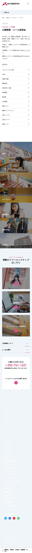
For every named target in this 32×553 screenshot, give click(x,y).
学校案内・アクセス (10, 457)
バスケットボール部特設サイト (13, 481)
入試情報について (7, 343)
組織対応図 (6, 536)
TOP (3, 17)
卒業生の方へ (8, 495)
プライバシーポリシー (9, 531)
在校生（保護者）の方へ (11, 499)
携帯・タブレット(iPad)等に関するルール (13, 539)
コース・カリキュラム (10, 414)
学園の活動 (5, 79)
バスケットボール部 (8, 70)
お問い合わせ (8, 488)
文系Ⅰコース (6, 115)
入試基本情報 (9, 464)
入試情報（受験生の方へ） (12, 461)
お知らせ (6, 12)
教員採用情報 (8, 502)
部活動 (4, 97)
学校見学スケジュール (12, 468)
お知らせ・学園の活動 (10, 478)
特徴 (5, 410)
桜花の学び (7, 454)
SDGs (4, 74)
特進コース (5, 106)
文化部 (7, 447)
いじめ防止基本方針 (10, 505)
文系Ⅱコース (6, 119)
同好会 (7, 450)
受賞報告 (4, 92)
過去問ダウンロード (11, 474)
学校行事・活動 (6, 88)
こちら (27, 50)
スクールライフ (8, 441)
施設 (5, 437)
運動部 (7, 444)
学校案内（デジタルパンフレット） (16, 471)
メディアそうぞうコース (13, 424)
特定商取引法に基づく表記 (10, 534)
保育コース (5, 124)
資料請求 (6, 491)
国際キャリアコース (8, 110)
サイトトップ (8, 407)
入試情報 (4, 101)
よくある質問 (6, 349)
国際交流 (4, 83)
